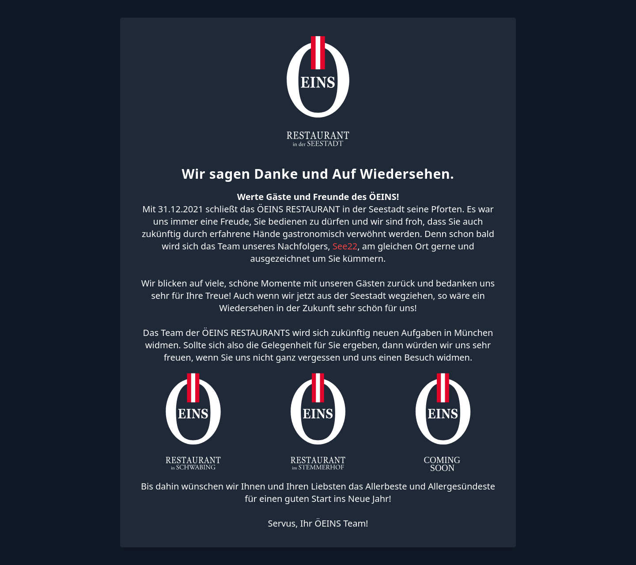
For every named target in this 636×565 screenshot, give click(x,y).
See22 (345, 246)
